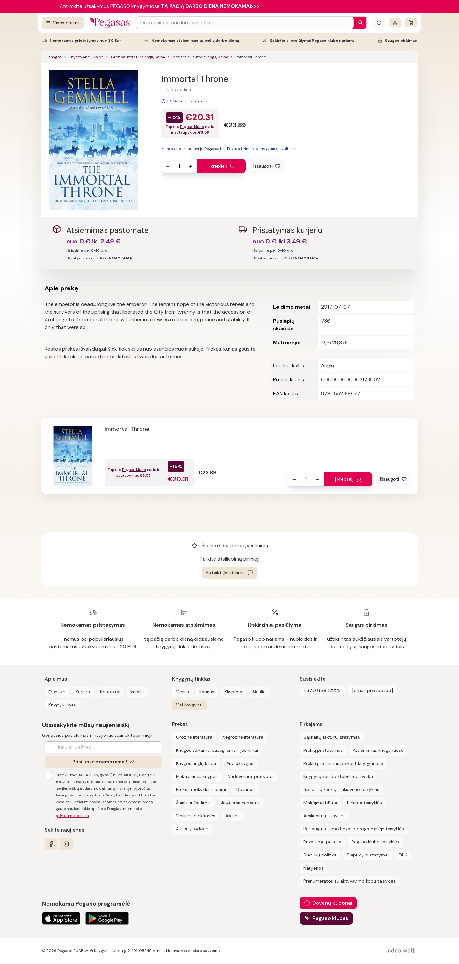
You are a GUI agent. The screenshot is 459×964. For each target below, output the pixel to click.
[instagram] (66, 844)
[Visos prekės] (63, 23)
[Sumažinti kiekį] (167, 166)
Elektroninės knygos (197, 776)
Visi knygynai (189, 705)
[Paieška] (359, 22)
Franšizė (56, 692)
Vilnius (182, 692)
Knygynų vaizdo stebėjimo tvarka (338, 776)
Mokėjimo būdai (320, 802)
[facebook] (51, 844)
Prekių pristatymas (323, 750)
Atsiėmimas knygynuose (378, 750)
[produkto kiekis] (179, 166)
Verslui (137, 692)
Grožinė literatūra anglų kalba (138, 57)
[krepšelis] (411, 22)
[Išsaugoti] (267, 166)
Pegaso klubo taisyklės (375, 842)
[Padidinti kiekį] (190, 166)
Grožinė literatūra (194, 737)
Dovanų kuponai (332, 903)
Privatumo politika (322, 842)
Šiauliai (259, 692)
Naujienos (313, 868)
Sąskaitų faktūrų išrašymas (331, 737)
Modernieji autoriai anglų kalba (200, 57)
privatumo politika (72, 815)
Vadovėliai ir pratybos (250, 776)
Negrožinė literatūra (242, 737)
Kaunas (206, 692)
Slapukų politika (320, 855)
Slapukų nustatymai (368, 855)
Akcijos (232, 815)
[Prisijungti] (395, 22)
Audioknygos (239, 763)
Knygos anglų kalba (86, 57)
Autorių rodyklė (192, 829)
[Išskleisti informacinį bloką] (379, 22)
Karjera (83, 692)
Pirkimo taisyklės (364, 802)
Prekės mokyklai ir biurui (201, 789)
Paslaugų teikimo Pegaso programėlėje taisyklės (353, 829)
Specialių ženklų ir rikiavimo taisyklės (341, 789)
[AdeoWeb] (402, 951)
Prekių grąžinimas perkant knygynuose (343, 763)
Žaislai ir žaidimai (193, 802)
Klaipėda (233, 692)
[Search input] (245, 22)
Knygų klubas (62, 705)
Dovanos (245, 789)
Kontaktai (110, 692)
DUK (403, 855)
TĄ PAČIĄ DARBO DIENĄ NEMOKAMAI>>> (210, 6)
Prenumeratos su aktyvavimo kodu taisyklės (349, 881)
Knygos (55, 57)
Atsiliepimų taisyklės (324, 815)
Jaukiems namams (240, 802)
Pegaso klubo (192, 126)
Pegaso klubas (330, 918)
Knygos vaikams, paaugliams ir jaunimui (217, 750)
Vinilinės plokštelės (195, 815)
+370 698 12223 (322, 690)
